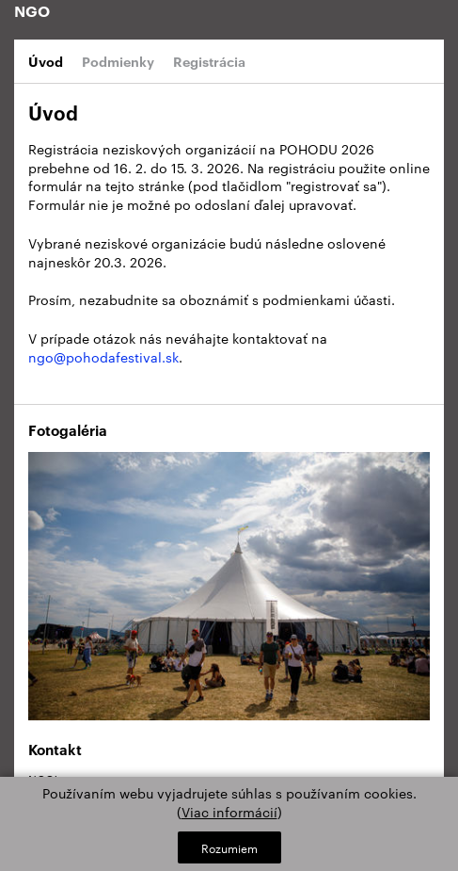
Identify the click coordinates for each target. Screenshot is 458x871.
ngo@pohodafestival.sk (103, 356)
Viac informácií (229, 811)
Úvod (45, 61)
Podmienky (118, 61)
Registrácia (209, 61)
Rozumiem (229, 847)
